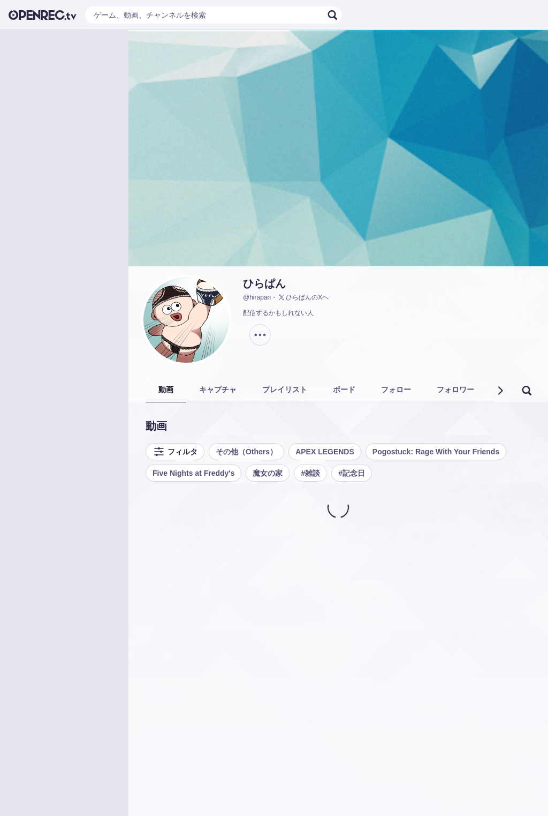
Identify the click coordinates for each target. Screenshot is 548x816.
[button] (499, 390)
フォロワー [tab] (455, 389)
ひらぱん (264, 283)
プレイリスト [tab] (284, 389)
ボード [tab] (344, 389)
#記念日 (351, 473)
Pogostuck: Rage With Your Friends (435, 451)
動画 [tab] (165, 389)
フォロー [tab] (396, 389)
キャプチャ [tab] (218, 389)
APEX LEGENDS (324, 451)
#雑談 (310, 473)
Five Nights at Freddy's (193, 473)
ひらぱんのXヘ (303, 297)
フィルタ (175, 451)
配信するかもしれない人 (278, 313)
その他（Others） (246, 451)
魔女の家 (268, 473)
